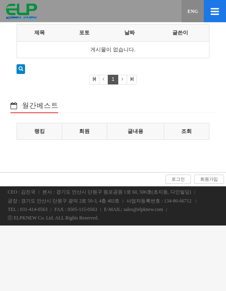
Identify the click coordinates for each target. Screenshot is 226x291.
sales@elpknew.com (143, 209)
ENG (192, 11)
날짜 (129, 33)
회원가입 (209, 179)
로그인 (178, 179)
